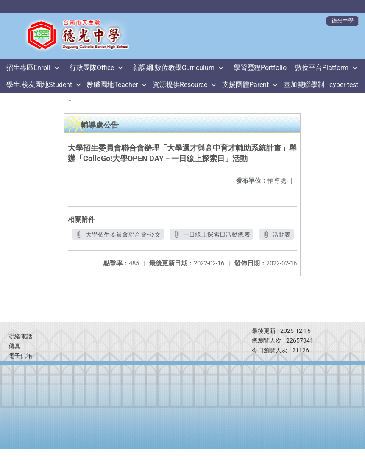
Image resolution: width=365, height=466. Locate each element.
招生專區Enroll (28, 68)
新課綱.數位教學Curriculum (174, 68)
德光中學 (343, 20)
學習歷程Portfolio (260, 68)
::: (69, 101)
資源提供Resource (180, 85)
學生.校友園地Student (39, 85)
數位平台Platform (321, 68)
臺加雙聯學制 (304, 85)
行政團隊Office (92, 68)
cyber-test (343, 85)
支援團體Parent (245, 85)
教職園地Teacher (112, 85)
